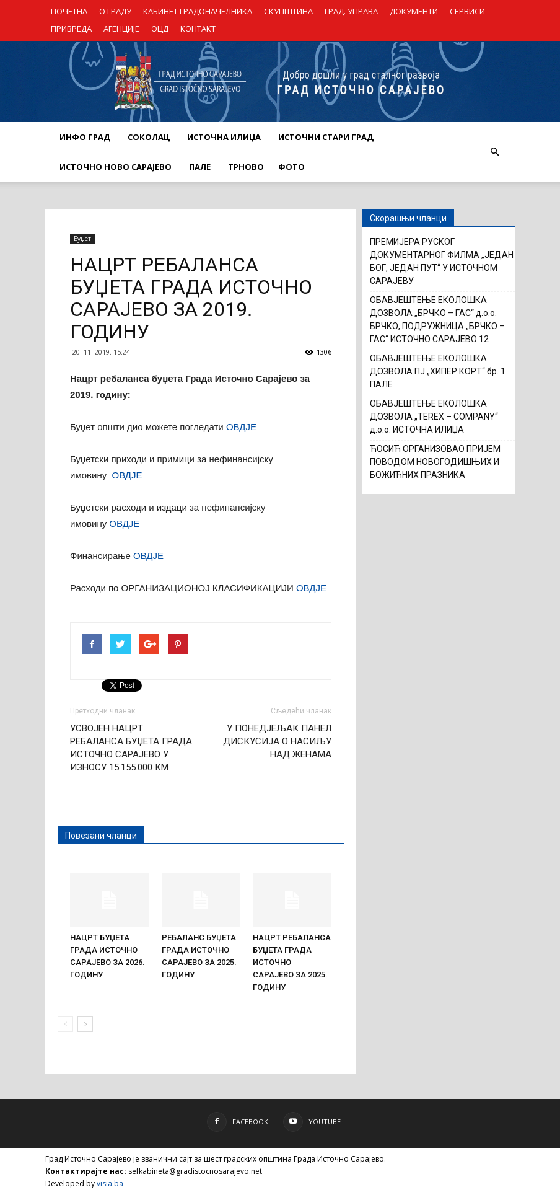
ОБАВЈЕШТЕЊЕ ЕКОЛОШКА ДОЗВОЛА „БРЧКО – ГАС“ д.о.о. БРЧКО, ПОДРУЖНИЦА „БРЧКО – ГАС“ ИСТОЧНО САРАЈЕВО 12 (437, 319)
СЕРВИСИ (467, 11)
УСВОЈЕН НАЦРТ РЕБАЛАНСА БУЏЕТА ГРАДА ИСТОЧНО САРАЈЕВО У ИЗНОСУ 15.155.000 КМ (131, 748)
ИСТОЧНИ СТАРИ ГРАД (326, 137)
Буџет (82, 238)
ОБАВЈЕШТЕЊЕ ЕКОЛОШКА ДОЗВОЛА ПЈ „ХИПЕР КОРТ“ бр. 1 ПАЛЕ (437, 371)
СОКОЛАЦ (149, 137)
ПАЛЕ (200, 166)
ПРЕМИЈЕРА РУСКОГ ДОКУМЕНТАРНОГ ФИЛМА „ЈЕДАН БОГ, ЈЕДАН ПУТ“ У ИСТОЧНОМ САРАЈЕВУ (442, 261)
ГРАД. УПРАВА (351, 11)
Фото (291, 166)
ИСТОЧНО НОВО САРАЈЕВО (115, 166)
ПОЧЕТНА (69, 11)
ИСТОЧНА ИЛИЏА (224, 137)
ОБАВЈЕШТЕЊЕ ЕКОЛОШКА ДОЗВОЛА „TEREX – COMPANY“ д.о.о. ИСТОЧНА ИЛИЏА (434, 416)
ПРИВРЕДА (71, 28)
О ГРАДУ (115, 11)
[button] (494, 152)
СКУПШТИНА (288, 11)
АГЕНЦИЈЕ (121, 28)
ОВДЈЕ (241, 426)
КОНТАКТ (198, 28)
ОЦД (159, 28)
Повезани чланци (101, 835)
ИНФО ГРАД (84, 137)
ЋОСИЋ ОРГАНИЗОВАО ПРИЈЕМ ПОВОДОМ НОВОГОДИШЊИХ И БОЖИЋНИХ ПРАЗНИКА (435, 462)
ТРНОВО (246, 166)
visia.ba (110, 1183)
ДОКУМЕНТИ (414, 11)
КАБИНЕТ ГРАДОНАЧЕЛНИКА (197, 11)
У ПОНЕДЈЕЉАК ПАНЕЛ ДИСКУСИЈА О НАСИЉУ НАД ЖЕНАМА (277, 741)
